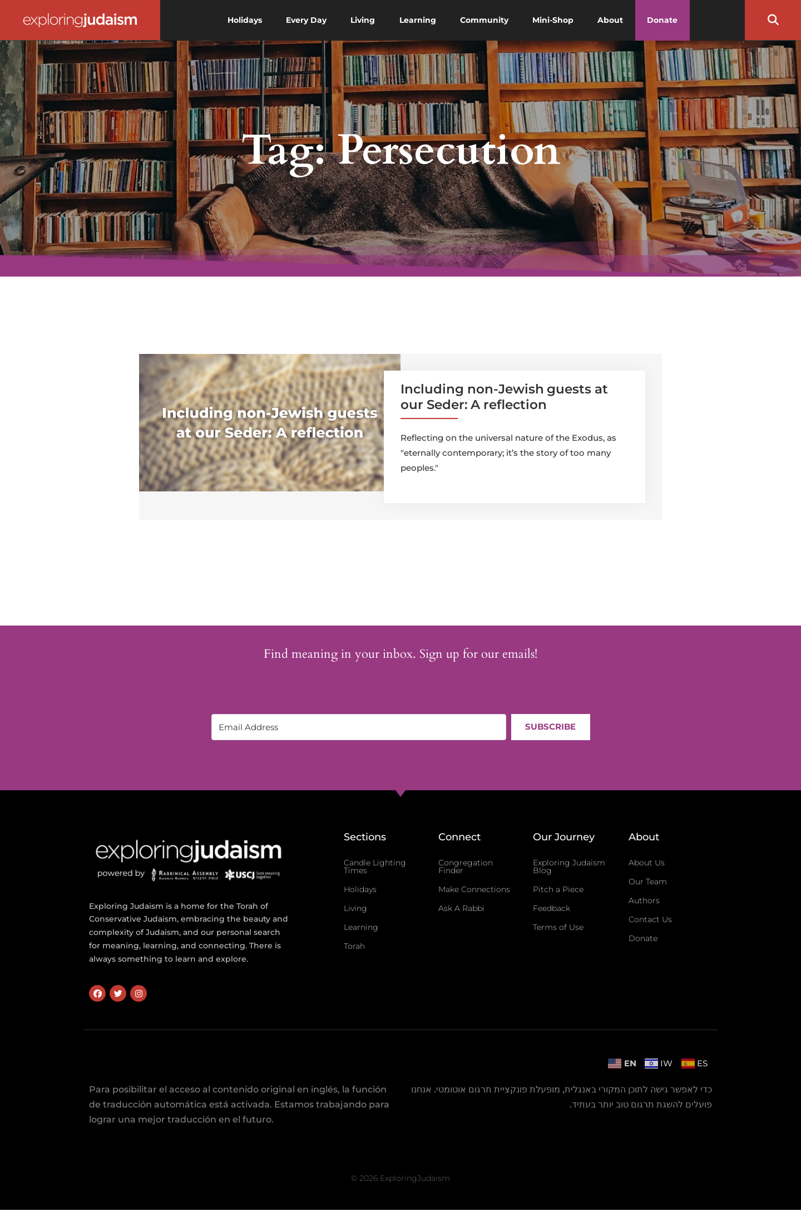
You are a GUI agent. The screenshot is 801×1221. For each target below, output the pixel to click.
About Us (647, 863)
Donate (643, 938)
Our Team (648, 882)
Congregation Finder (465, 866)
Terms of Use (558, 927)
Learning (361, 927)
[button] (773, 20)
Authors (644, 900)
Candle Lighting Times (375, 866)
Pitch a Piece (558, 889)
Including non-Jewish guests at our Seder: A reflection (504, 396)
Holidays (360, 889)
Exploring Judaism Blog (569, 866)
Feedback (551, 908)
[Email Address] (358, 727)
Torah (354, 946)
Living (355, 908)
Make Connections (474, 889)
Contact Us (650, 919)
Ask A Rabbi (461, 908)
